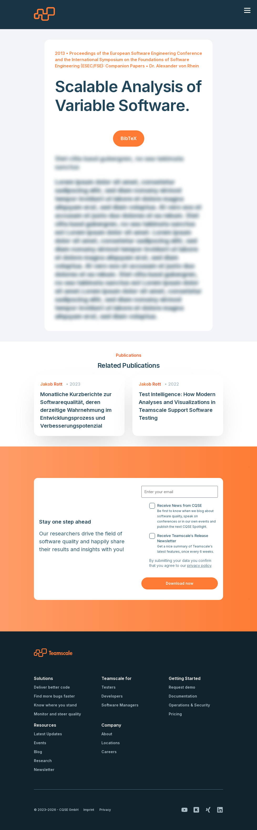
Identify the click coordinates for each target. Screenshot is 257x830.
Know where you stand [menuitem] (55, 705)
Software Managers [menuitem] (119, 705)
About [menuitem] (106, 734)
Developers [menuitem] (112, 696)
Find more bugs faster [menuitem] (54, 696)
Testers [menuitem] (108, 687)
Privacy (105, 810)
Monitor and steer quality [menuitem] (57, 714)
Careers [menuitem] (109, 751)
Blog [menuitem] (38, 751)
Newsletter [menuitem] (44, 769)
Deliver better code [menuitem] (52, 687)
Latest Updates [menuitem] (48, 734)
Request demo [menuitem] (182, 687)
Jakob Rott (51, 384)
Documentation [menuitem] (183, 696)
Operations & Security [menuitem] (189, 705)
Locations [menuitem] (110, 743)
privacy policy (199, 565)
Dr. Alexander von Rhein (174, 65)
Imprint (88, 810)
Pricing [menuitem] (175, 714)
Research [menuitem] (43, 760)
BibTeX (129, 138)
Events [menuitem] (40, 743)
